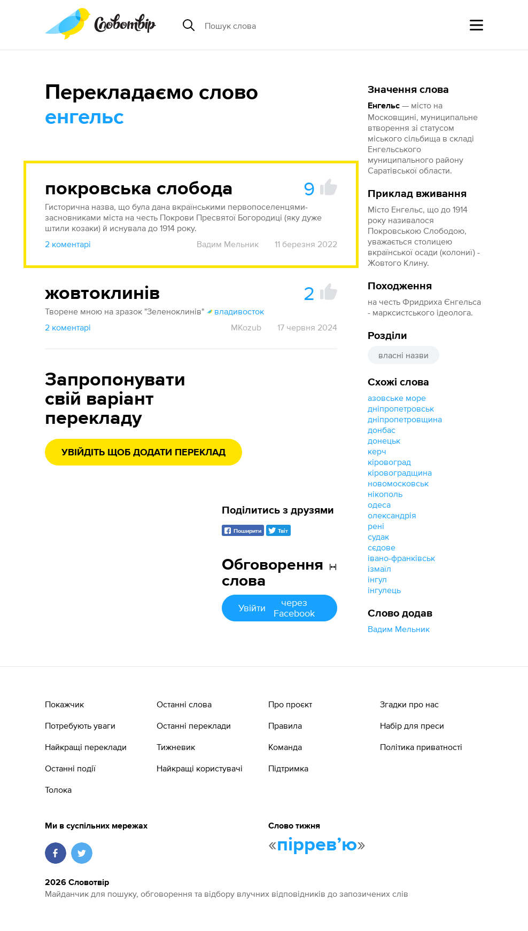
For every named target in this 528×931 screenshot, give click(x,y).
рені (376, 526)
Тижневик (176, 747)
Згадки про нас (409, 704)
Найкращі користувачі (200, 768)
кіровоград (389, 462)
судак (378, 536)
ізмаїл (379, 568)
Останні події (70, 768)
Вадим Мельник (399, 629)
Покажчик (64, 704)
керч (377, 451)
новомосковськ (398, 483)
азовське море (397, 398)
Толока (58, 789)
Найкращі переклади (86, 747)
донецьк (384, 440)
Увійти (279, 608)
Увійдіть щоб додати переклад (143, 452)
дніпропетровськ (401, 408)
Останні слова (184, 704)
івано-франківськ (401, 558)
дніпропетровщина (405, 419)
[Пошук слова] (287, 25)
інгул (377, 579)
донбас (381, 430)
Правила (285, 725)
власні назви (403, 355)
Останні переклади (194, 725)
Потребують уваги (80, 725)
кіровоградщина (400, 472)
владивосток (235, 311)
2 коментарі (68, 244)
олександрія (392, 515)
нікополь (385, 494)
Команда (285, 747)
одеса (379, 504)
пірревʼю (317, 845)
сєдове (381, 547)
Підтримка (288, 768)
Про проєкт (290, 704)
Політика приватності (421, 747)
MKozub (246, 327)
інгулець (384, 590)
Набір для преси (412, 725)
